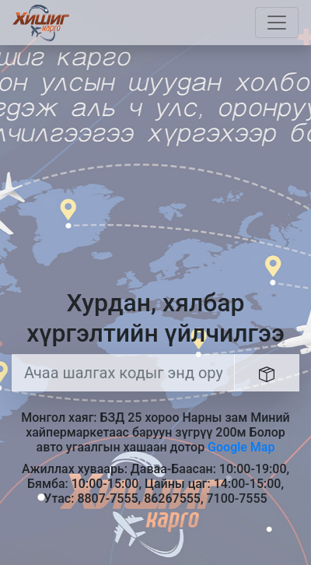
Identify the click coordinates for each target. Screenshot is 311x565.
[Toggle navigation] (277, 22)
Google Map (241, 447)
